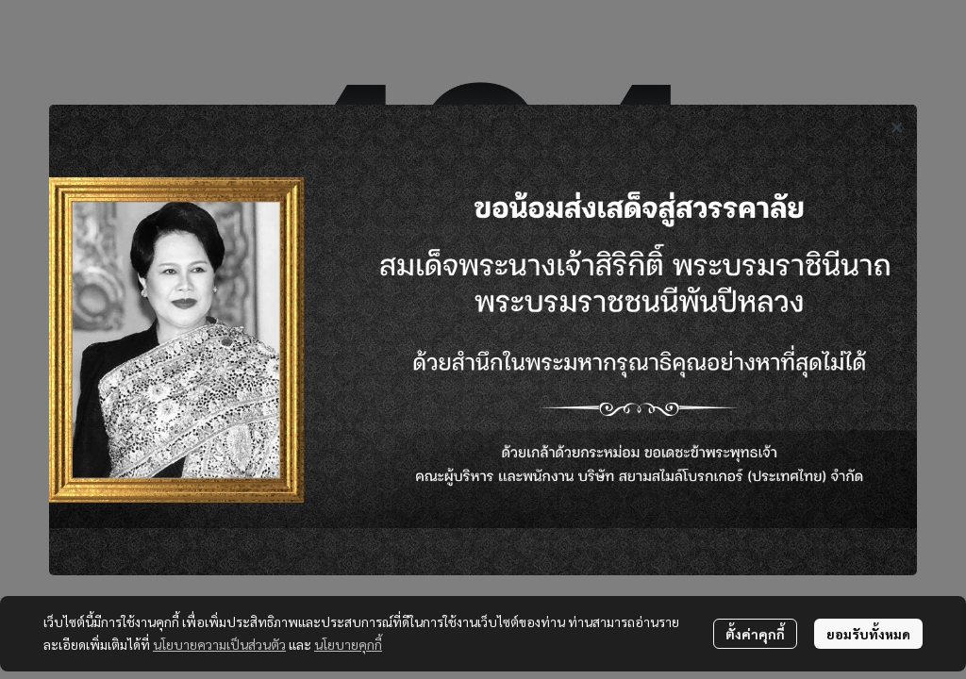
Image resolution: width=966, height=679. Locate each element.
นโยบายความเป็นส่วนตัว (219, 644)
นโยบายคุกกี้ (348, 644)
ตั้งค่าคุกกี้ (755, 633)
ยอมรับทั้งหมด (868, 633)
